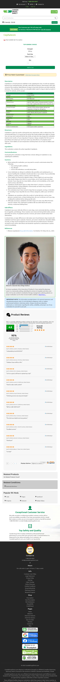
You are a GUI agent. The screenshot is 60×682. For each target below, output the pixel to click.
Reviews (30, 621)
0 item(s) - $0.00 (8, 22)
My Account (21, 4)
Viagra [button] (22, 496)
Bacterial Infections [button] (10, 486)
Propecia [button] (7, 500)
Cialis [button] (6, 496)
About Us (30, 613)
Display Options (26, 463)
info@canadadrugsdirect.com (30, 560)
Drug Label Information (26, 231)
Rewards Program (30, 592)
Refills (30, 4)
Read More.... (42, 294)
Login (27, 6)
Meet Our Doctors (30, 617)
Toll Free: (30, 2)
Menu (54, 12)
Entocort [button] (23, 500)
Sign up (33, 6)
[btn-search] (55, 18)
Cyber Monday (30, 582)
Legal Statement (30, 576)
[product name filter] (30, 18)
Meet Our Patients (30, 615)
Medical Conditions (30, 586)
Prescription (30, 598)
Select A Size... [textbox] (29, 56)
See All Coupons (46, 29)
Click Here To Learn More (32, 75)
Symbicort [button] (39, 496)
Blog (30, 626)
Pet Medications (30, 602)
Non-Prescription (30, 600)
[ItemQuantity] (30, 63)
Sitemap (30, 580)
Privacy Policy (30, 578)
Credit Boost (30, 606)
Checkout (54, 22)
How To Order (30, 619)
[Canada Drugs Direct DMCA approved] (30, 652)
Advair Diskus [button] (39, 500)
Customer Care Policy (30, 574)
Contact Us (40, 4)
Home (30, 611)
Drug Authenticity (30, 588)
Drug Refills (30, 604)
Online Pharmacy (30, 584)
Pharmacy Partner (30, 590)
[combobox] (30, 56)
